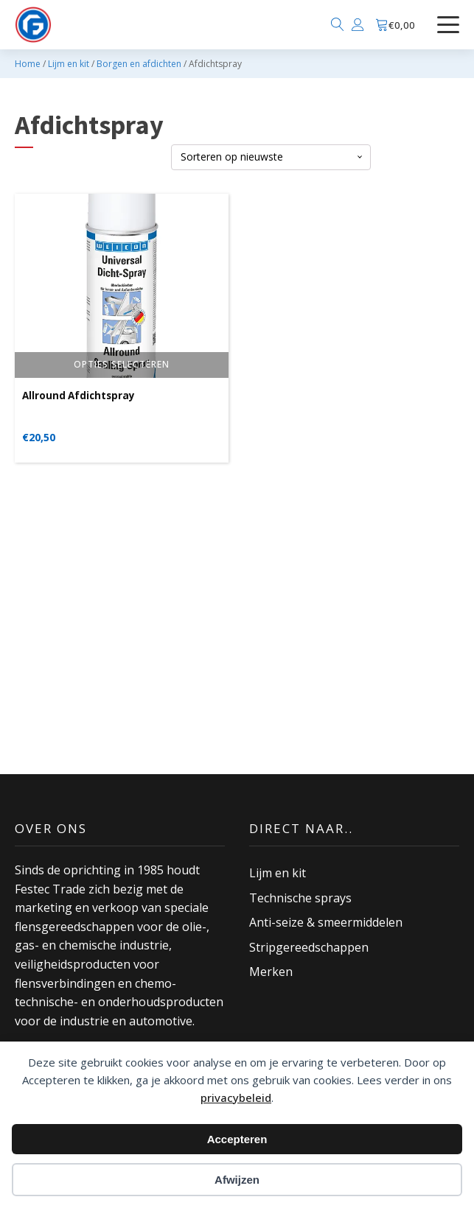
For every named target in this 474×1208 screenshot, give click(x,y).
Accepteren (237, 1139)
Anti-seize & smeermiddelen (325, 922)
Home (28, 63)
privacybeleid (236, 1097)
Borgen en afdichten (139, 63)
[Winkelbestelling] (271, 157)
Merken (271, 971)
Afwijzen (237, 1179)
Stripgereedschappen (309, 947)
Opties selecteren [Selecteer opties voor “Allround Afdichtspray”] (122, 364)
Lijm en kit (68, 63)
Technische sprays (300, 898)
